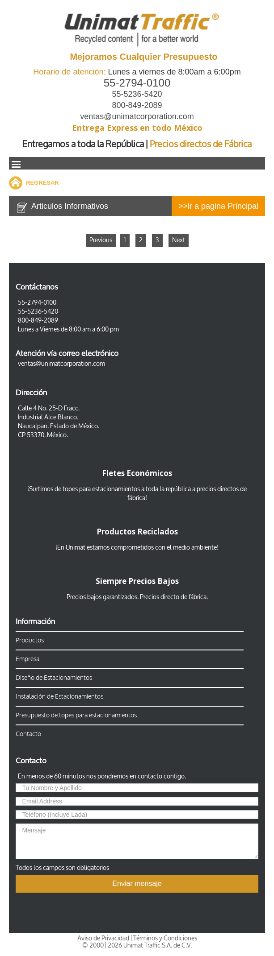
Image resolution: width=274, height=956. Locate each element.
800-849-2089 (137, 105)
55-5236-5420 (137, 94)
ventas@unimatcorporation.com (137, 116)
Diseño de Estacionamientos (54, 678)
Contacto (28, 734)
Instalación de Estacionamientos (59, 696)
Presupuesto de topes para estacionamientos (76, 715)
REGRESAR (42, 182)
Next (178, 240)
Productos (30, 640)
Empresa (27, 659)
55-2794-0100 (137, 83)
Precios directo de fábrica (173, 597)
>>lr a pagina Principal (218, 206)
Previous (100, 240)
